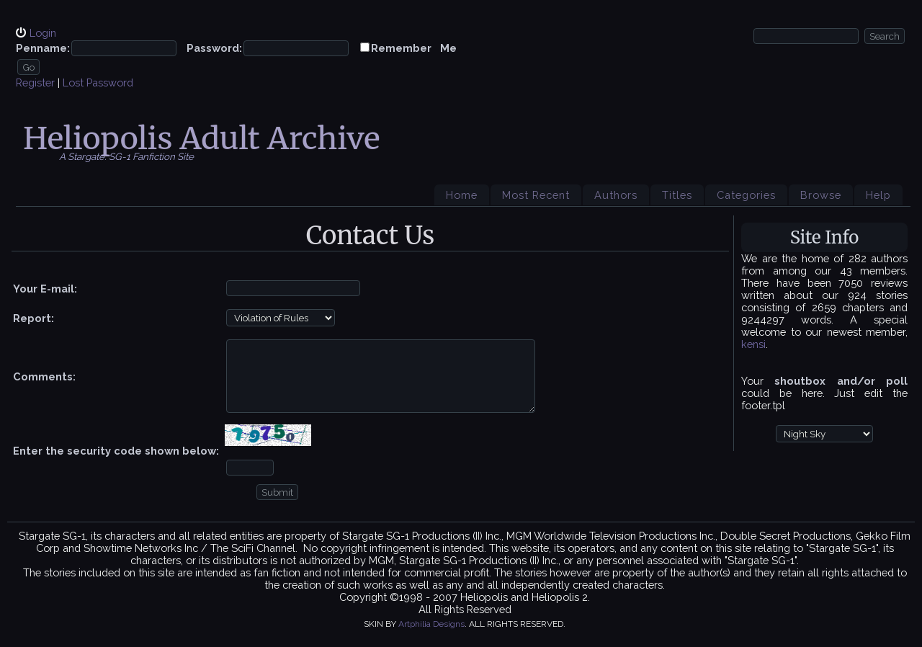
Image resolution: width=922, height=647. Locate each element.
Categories (746, 195)
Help (878, 195)
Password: (214, 48)
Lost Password (98, 82)
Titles (677, 195)
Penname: (43, 48)
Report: (33, 318)
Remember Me (414, 48)
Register (35, 82)
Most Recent (536, 195)
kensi (753, 344)
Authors (615, 195)
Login (43, 33)
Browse (820, 195)
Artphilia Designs (431, 624)
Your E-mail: (45, 288)
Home (462, 195)
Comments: (44, 376)
